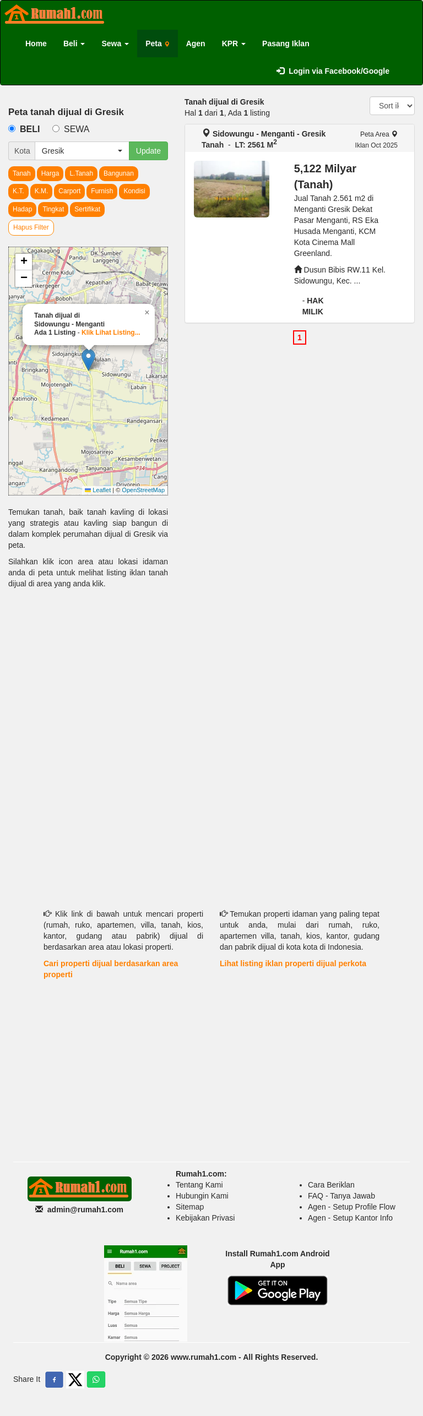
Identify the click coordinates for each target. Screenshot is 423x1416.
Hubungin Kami (202, 1195)
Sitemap (190, 1206)
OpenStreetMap (143, 490)
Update (148, 150)
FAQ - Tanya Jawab (341, 1195)
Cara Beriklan (331, 1184)
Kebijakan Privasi (205, 1217)
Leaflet (98, 490)
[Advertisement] (88, 674)
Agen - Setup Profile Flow (351, 1206)
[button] (88, 359)
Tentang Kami (199, 1184)
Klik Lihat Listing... (111, 332)
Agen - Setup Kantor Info (350, 1217)
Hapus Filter (31, 227)
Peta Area (379, 134)
